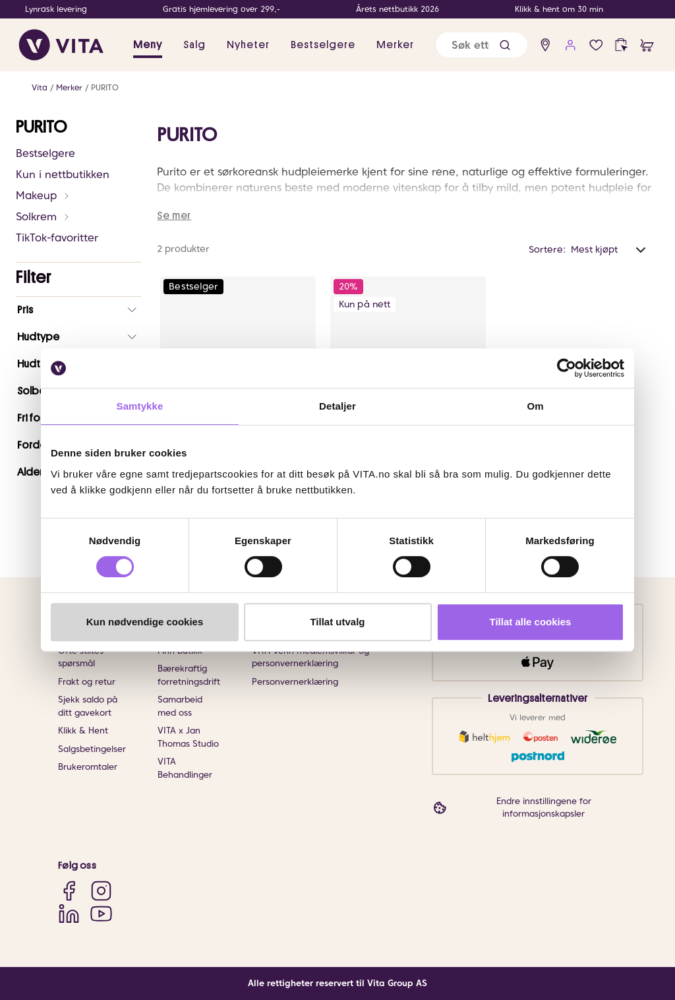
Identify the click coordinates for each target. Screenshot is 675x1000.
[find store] (545, 45)
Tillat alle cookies (531, 621)
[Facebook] (69, 890)
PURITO (105, 87)
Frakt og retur (86, 682)
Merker (69, 87)
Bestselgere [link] (323, 45)
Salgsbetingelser (92, 749)
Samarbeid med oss (180, 706)
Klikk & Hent (83, 730)
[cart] (647, 45)
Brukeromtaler (87, 767)
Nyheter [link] (248, 45)
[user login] (570, 45)
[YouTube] (101, 913)
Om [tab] (535, 406)
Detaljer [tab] (337, 406)
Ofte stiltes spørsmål (80, 657)
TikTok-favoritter (57, 238)
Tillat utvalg (337, 621)
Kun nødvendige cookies (145, 621)
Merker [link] (395, 45)
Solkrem (43, 216)
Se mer (174, 215)
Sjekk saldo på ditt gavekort (87, 706)
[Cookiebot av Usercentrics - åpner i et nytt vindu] (566, 368)
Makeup (43, 195)
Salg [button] (194, 45)
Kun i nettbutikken (62, 174)
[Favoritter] (596, 45)
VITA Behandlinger (185, 768)
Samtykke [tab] (140, 406)
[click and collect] (621, 45)
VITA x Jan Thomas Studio (188, 737)
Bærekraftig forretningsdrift (189, 675)
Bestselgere (45, 153)
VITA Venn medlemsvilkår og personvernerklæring (310, 657)
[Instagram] (101, 890)
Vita (39, 87)
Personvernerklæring (295, 682)
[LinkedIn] (69, 913)
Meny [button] (147, 45)
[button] (505, 45)
